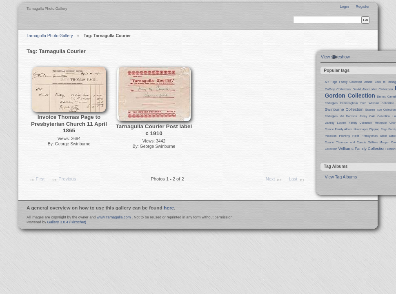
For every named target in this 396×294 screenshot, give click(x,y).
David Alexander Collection (373, 89)
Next (274, 179)
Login (344, 6)
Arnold (368, 81)
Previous (63, 179)
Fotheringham (349, 103)
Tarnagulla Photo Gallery (50, 35)
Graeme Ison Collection (380, 109)
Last (297, 179)
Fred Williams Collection (377, 103)
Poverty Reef (349, 136)
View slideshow (335, 57)
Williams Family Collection (362, 148)
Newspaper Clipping (366, 129)
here (169, 208)
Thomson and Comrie (351, 142)
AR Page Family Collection (343, 81)
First (36, 179)
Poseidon (330, 135)
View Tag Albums (341, 177)
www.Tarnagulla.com (114, 217)
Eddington (331, 103)
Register (362, 6)
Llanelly (329, 122)
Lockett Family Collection (354, 122)
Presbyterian (370, 135)
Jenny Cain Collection (375, 116)
